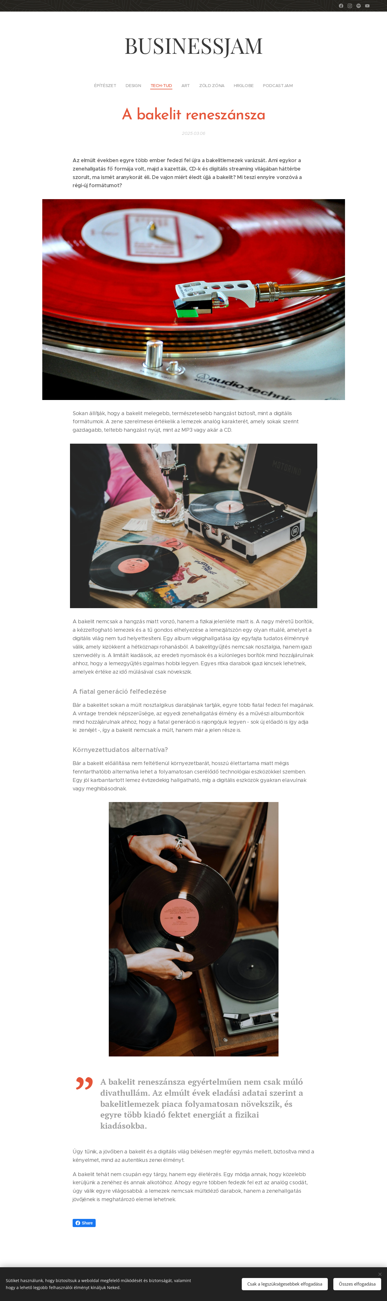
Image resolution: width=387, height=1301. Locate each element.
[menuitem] (108, 85)
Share (84, 1223)
